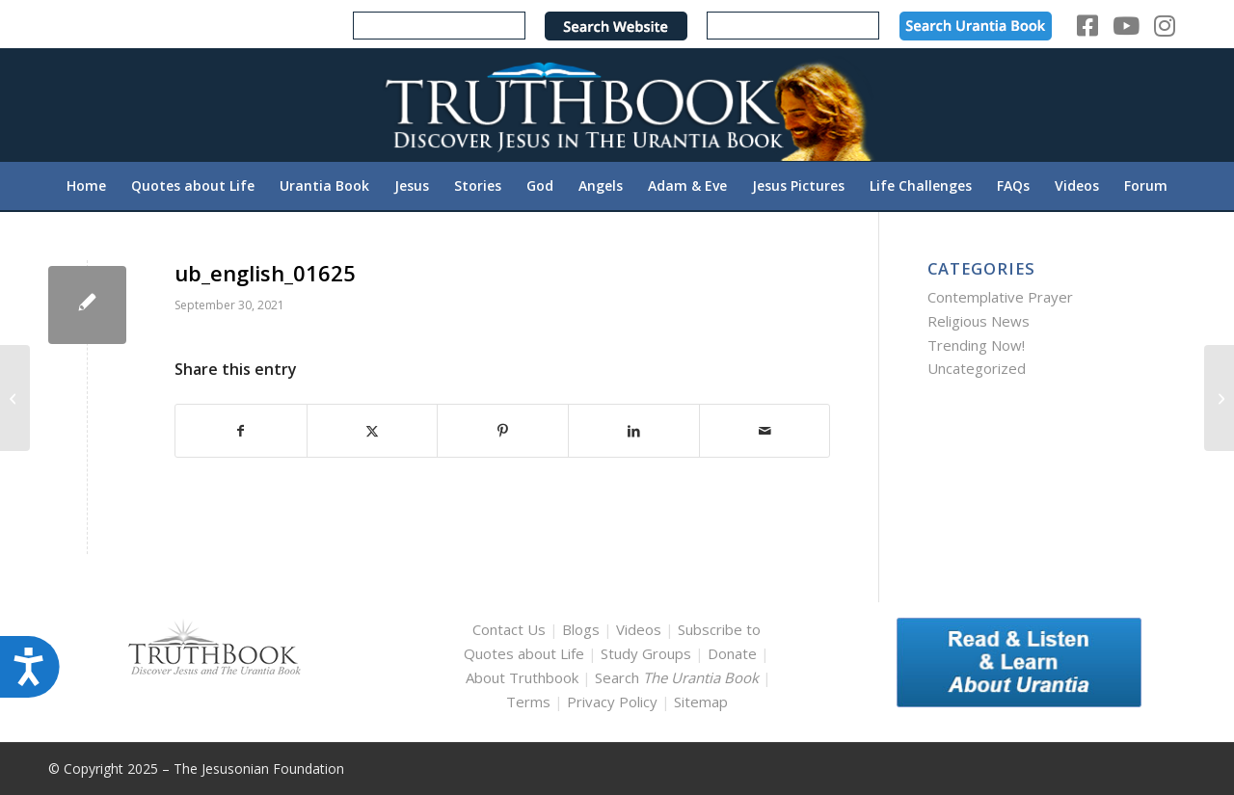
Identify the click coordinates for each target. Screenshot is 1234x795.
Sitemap (701, 701)
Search (679, 677)
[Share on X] (373, 431)
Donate (732, 653)
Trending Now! (976, 345)
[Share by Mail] (765, 431)
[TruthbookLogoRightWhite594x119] (617, 104)
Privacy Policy (612, 701)
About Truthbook (522, 677)
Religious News (978, 321)
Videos (638, 629)
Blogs (581, 629)
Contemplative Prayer (1000, 296)
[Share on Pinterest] (503, 431)
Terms (528, 701)
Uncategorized (976, 368)
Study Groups (648, 653)
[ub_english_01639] (1219, 398)
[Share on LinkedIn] (634, 431)
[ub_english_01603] (15, 398)
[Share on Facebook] (241, 431)
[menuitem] (86, 186)
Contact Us (509, 629)
